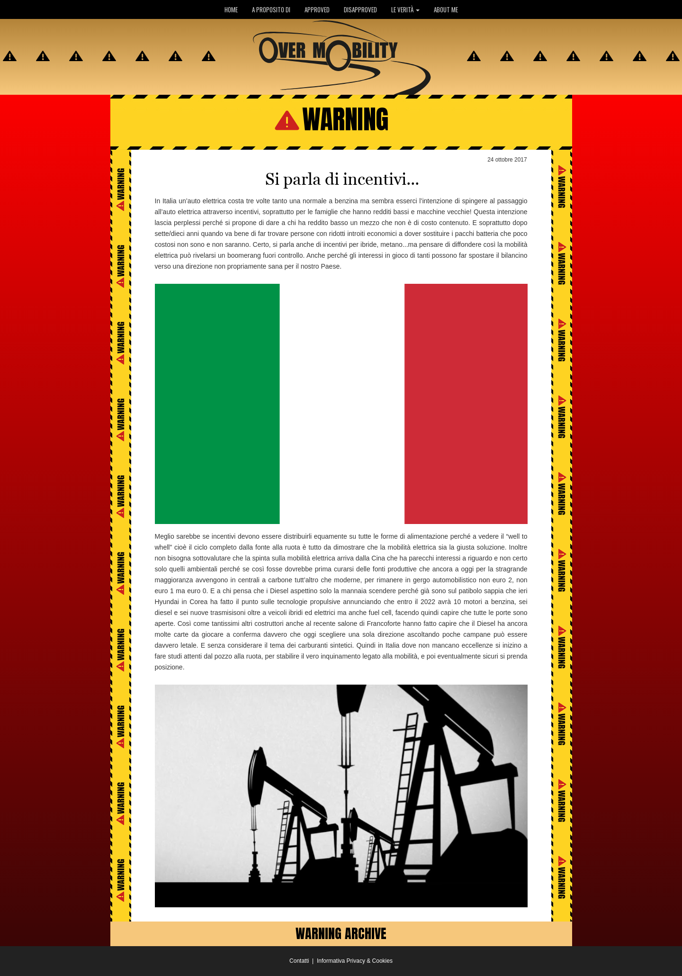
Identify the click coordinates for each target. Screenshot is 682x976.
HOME (231, 9)
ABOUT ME (446, 9)
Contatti (299, 961)
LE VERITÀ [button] (405, 9)
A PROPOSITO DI (271, 9)
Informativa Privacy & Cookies (355, 961)
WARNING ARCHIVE (341, 933)
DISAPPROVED (360, 9)
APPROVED (317, 9)
